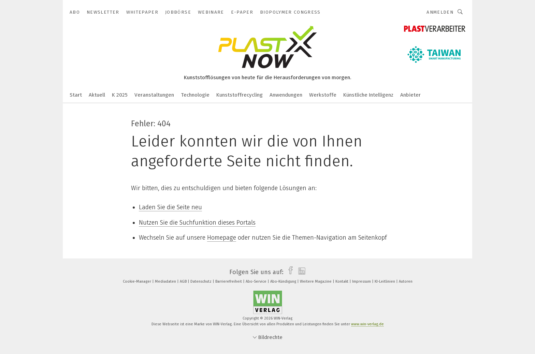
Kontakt (342, 281)
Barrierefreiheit (229, 281)
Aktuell (97, 95)
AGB (184, 281)
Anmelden (439, 12)
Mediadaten (166, 281)
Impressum (362, 281)
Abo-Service (257, 281)
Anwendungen (286, 95)
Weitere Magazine (316, 281)
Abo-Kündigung (283, 281)
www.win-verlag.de (367, 324)
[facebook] (288, 272)
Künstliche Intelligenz (368, 95)
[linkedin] (300, 272)
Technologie (195, 95)
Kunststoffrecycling (239, 95)
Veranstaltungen (154, 95)
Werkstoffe (322, 95)
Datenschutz (201, 281)
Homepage (221, 237)
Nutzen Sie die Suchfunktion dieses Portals (197, 222)
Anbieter (410, 95)
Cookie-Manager (137, 281)
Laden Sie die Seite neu (170, 207)
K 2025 (120, 95)
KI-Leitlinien (385, 281)
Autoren (406, 281)
